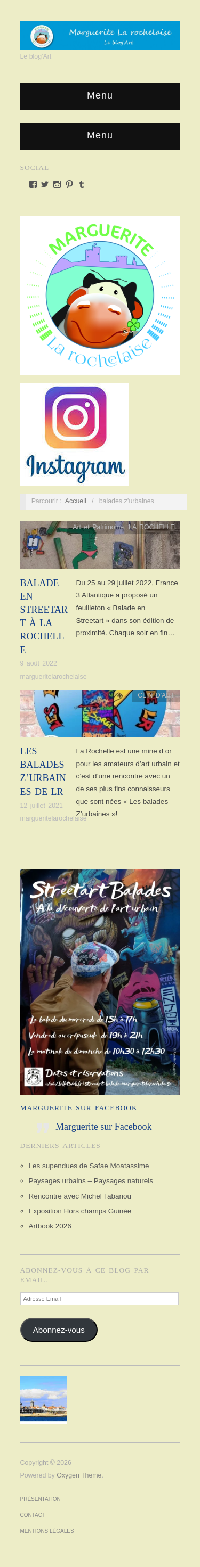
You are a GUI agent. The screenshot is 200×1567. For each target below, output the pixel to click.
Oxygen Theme (79, 1475)
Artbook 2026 (50, 1226)
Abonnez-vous (59, 1329)
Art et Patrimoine (98, 527)
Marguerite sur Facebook (79, 1108)
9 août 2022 (38, 663)
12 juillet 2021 (41, 805)
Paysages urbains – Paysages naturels (91, 1181)
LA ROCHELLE (152, 527)
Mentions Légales (47, 1531)
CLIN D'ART (156, 695)
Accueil (75, 501)
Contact (33, 1515)
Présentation (40, 1499)
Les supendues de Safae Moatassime (89, 1166)
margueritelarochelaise (53, 676)
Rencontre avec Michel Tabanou (80, 1196)
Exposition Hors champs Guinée (80, 1211)
